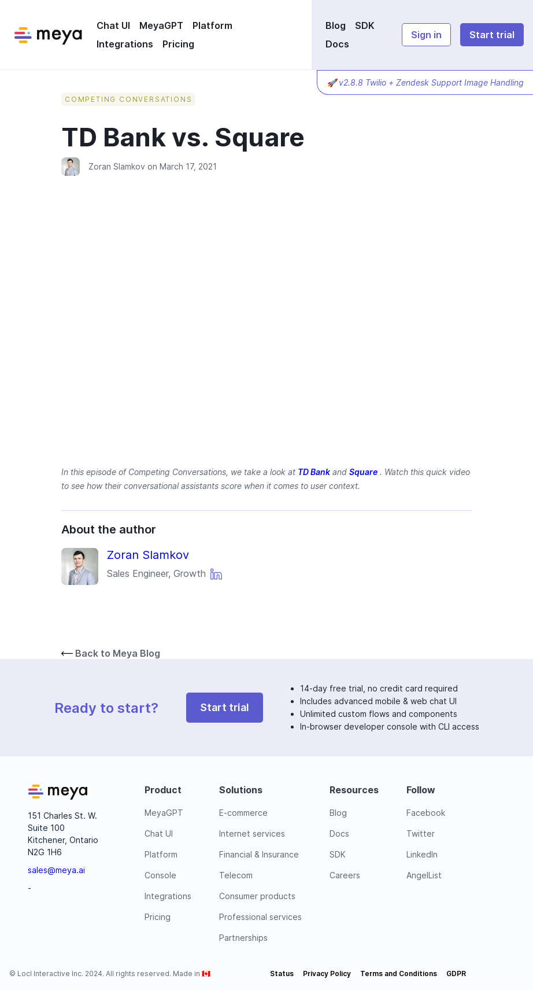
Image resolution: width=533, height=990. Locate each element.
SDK (365, 25)
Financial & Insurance (259, 854)
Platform (212, 25)
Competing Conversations (128, 99)
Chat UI (113, 25)
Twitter (420, 833)
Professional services (260, 917)
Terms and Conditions (398, 973)
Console (160, 875)
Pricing (178, 44)
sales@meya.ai (56, 870)
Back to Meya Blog (110, 653)
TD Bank (314, 472)
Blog (335, 25)
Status (282, 973)
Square (363, 472)
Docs (337, 44)
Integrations (125, 44)
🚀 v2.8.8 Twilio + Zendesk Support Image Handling (425, 82)
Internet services (252, 833)
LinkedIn (422, 854)
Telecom (236, 875)
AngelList (424, 875)
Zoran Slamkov (116, 166)
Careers (345, 875)
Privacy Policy (327, 973)
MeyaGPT (161, 25)
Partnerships (243, 938)
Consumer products (257, 896)
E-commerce (243, 813)
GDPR (456, 973)
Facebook (425, 813)
